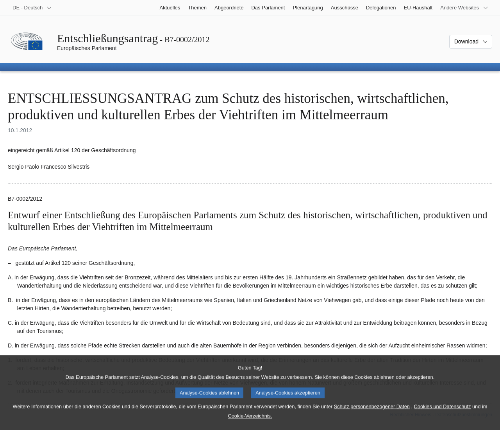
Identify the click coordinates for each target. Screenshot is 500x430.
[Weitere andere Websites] (464, 8)
